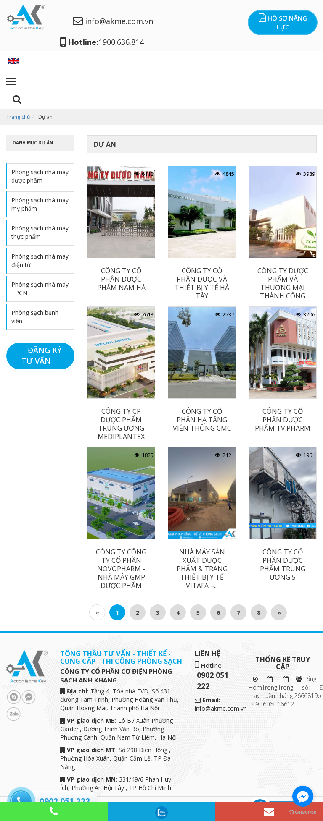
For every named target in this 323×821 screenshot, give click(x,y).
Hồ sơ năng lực (283, 22)
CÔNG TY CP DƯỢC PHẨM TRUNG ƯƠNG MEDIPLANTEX (121, 424)
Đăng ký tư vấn (41, 355)
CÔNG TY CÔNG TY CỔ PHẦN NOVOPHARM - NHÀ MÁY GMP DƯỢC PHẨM (121, 569)
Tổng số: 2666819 (306, 687)
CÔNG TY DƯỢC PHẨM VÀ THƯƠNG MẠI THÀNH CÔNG (282, 283)
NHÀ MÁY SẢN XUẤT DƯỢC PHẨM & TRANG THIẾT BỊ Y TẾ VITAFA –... (202, 569)
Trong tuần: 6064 (269, 692)
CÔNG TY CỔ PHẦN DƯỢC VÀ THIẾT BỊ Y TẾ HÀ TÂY (202, 283)
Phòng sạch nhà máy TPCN (40, 288)
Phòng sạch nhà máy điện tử (40, 260)
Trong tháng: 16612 (285, 692)
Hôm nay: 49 (255, 692)
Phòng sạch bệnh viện (34, 317)
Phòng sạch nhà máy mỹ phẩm (40, 204)
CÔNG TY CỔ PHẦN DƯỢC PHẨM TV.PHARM (282, 419)
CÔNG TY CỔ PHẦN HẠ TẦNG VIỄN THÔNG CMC (202, 419)
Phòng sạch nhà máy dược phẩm (40, 176)
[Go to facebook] (302, 796)
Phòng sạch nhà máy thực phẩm (40, 232)
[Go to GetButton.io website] (302, 812)
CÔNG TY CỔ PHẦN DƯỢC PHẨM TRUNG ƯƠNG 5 (282, 564)
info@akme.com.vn (113, 21)
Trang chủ (18, 116)
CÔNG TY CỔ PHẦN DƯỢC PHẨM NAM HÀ (121, 279)
